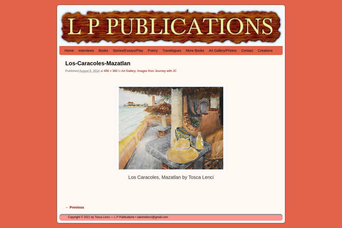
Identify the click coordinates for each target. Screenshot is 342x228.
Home (69, 50)
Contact (247, 50)
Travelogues (171, 50)
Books (103, 50)
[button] (171, 128)
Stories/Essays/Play (128, 50)
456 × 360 (110, 71)
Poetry (153, 50)
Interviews (86, 50)
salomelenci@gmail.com (152, 217)
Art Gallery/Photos (223, 50)
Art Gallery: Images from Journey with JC (148, 71)
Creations (265, 50)
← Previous (74, 207)
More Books (195, 50)
